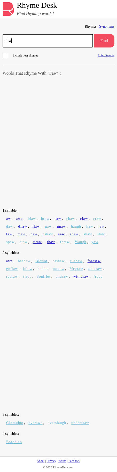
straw (37, 242)
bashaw (24, 261)
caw (57, 219)
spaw (10, 242)
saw (61, 234)
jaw (101, 226)
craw (97, 219)
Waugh (80, 242)
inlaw (27, 269)
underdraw (80, 423)
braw (45, 219)
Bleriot (42, 261)
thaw (51, 242)
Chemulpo (14, 423)
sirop (27, 276)
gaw (48, 226)
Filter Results (106, 55)
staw (24, 242)
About (40, 461)
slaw (101, 234)
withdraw (81, 276)
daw (9, 226)
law (9, 234)
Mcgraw (76, 269)
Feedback (74, 461)
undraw (62, 276)
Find (104, 40)
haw (89, 226)
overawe (35, 423)
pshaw (48, 234)
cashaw (58, 261)
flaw (36, 226)
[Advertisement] (58, 142)
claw (84, 219)
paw (33, 234)
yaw (94, 242)
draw (22, 226)
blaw (32, 219)
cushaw (76, 261)
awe (19, 219)
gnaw (61, 226)
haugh (76, 226)
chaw (70, 219)
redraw (12, 276)
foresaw (94, 261)
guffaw (12, 269)
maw (21, 234)
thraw (65, 242)
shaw (74, 234)
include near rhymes (20, 55)
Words (62, 461)
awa (9, 261)
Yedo (98, 276)
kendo (43, 269)
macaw (59, 269)
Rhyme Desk (37, 5)
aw (8, 219)
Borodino (14, 442)
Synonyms (106, 26)
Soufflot (44, 276)
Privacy (51, 461)
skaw (88, 234)
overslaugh (57, 423)
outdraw (95, 269)
